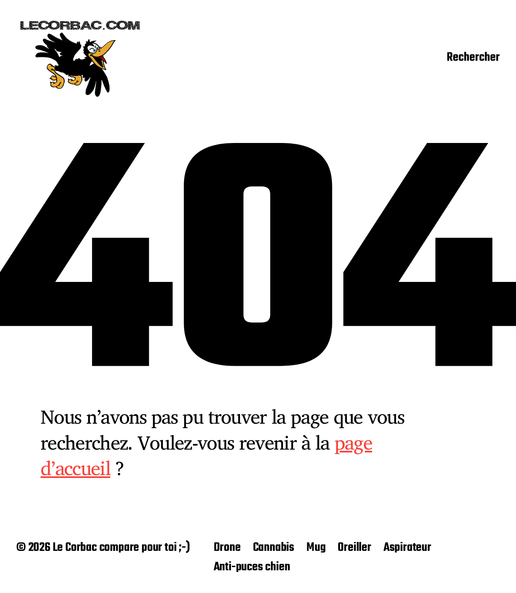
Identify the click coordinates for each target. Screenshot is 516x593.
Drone (227, 547)
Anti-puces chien (252, 567)
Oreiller (354, 547)
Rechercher (473, 58)
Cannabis (273, 547)
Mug (315, 547)
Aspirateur (407, 547)
